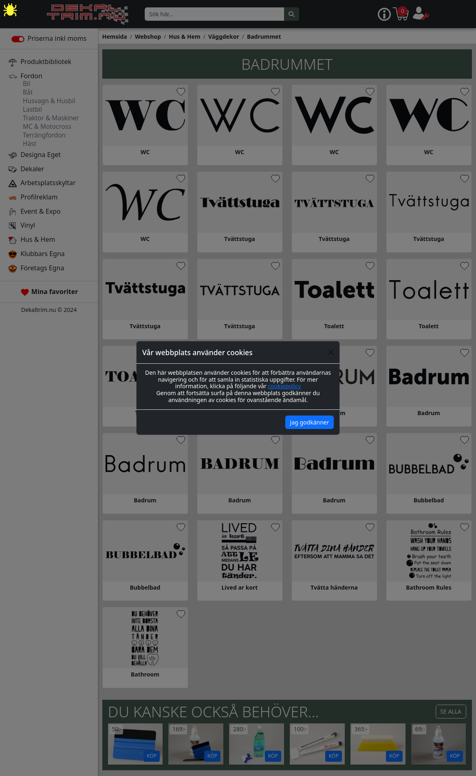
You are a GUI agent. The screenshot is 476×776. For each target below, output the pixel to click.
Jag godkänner (309, 422)
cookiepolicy (284, 386)
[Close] (331, 352)
